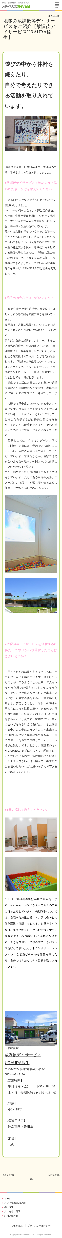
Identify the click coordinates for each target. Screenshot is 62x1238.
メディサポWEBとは (15, 1203)
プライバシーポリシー (39, 1225)
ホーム (7, 1198)
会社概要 (8, 1207)
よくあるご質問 (12, 1211)
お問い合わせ (11, 1215)
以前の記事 (54, 1175)
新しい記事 (8, 1175)
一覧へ (31, 1179)
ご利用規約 (17, 1225)
